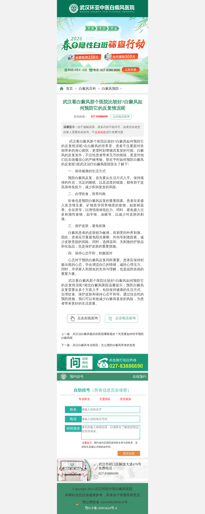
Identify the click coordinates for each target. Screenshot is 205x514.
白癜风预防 (110, 88)
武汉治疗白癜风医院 (95, 164)
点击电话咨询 (121, 116)
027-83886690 (99, 116)
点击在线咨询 (83, 318)
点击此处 (100, 132)
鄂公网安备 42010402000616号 (105, 502)
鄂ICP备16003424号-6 (101, 508)
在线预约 (139, 376)
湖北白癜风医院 (96, 285)
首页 (69, 88)
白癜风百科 (87, 88)
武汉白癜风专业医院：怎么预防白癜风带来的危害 (104, 345)
